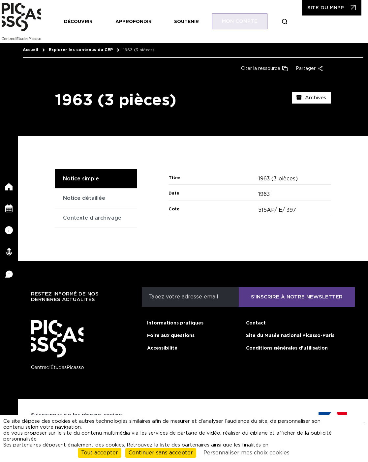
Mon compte (240, 21)
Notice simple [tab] (81, 178)
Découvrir (78, 21)
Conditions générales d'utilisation (287, 348)
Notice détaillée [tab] (84, 198)
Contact (256, 323)
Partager (306, 68)
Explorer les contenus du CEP (81, 50)
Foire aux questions (171, 335)
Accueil (30, 50)
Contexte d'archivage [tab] (92, 218)
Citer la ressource (260, 68)
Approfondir (133, 21)
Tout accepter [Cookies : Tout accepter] (99, 452)
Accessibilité (162, 348)
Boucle (285, 21)
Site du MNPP (325, 7)
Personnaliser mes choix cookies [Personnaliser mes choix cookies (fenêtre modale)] (246, 452)
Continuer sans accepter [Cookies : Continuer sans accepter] (161, 452)
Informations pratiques (175, 323)
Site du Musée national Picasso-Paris (290, 335)
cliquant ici (351, 424)
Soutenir (186, 21)
